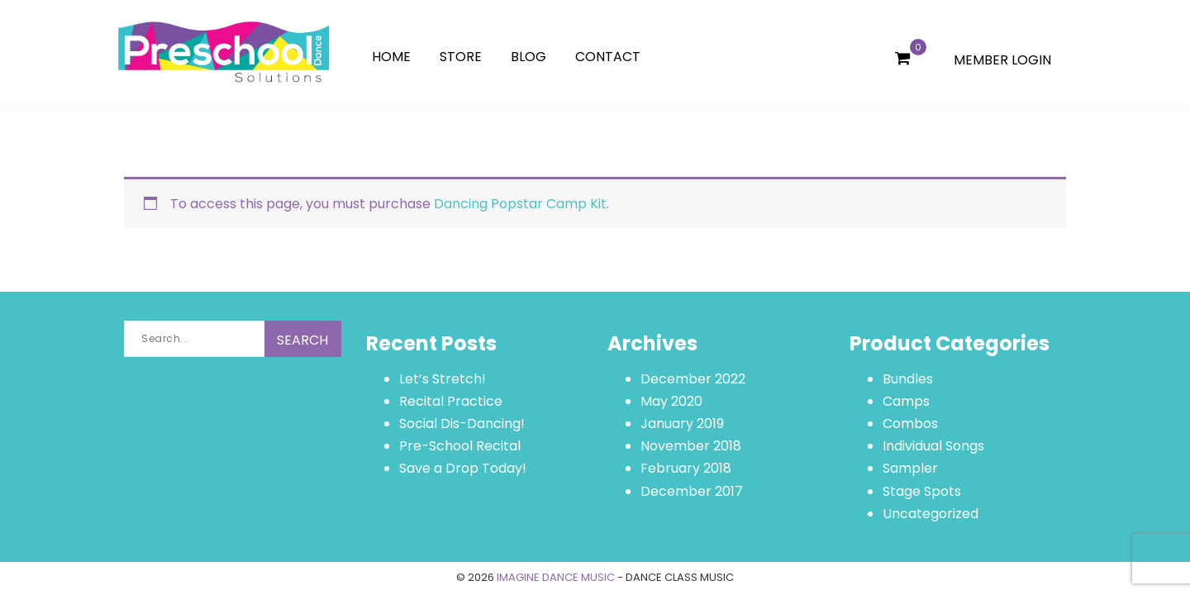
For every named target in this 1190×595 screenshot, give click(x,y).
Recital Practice (450, 401)
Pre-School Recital (460, 445)
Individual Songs (933, 445)
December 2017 (691, 491)
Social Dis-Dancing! (462, 423)
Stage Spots (922, 491)
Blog (528, 56)
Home (391, 56)
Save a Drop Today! (462, 468)
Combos (910, 423)
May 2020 (671, 401)
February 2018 (685, 468)
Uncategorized (930, 513)
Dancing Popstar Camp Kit (520, 203)
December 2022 (692, 378)
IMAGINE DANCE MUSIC (556, 577)
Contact (607, 56)
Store (461, 56)
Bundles (908, 378)
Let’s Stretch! (442, 378)
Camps (906, 401)
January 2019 (682, 423)
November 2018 (690, 445)
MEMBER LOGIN (1002, 59)
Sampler (910, 468)
